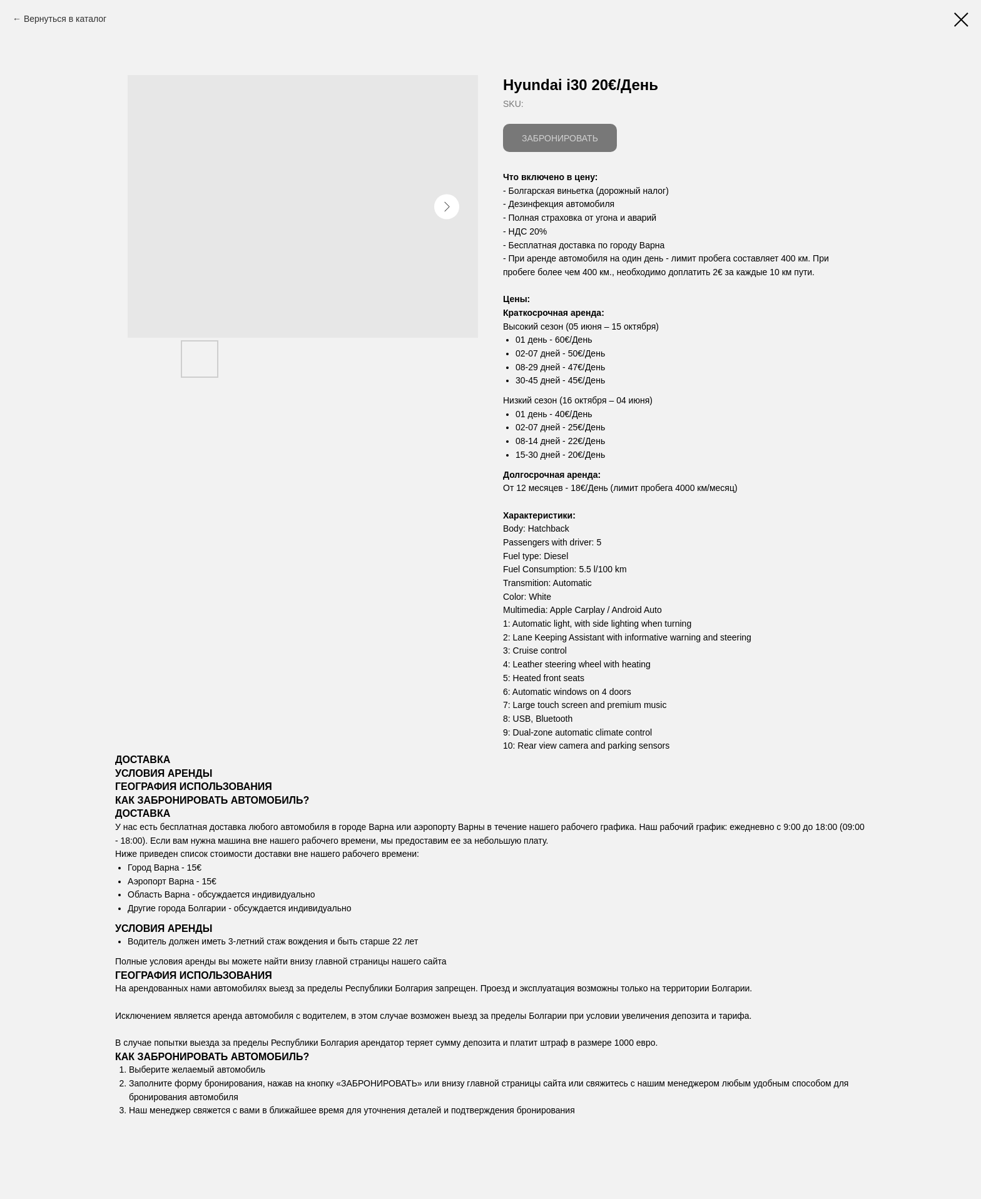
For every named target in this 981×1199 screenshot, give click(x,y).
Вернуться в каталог (65, 19)
